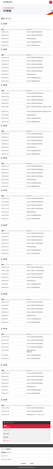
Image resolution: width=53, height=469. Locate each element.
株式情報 (5, 437)
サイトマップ (4, 456)
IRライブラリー (7, 430)
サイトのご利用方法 (6, 449)
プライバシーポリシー (6, 459)
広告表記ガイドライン (6, 452)
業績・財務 (6, 433)
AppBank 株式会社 (8, 2)
